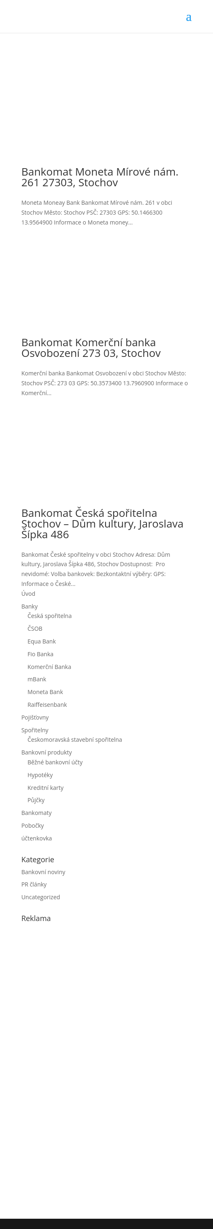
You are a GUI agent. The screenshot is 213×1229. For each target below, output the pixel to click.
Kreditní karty (45, 788)
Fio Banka (40, 654)
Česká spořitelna (49, 616)
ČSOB (34, 628)
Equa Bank (41, 641)
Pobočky (32, 825)
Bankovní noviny (43, 872)
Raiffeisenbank (47, 704)
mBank (36, 679)
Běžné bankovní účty (54, 762)
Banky (29, 606)
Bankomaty (36, 813)
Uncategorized (40, 897)
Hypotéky (40, 775)
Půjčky (36, 800)
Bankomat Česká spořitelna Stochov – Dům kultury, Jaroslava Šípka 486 (102, 523)
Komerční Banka (49, 667)
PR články (34, 884)
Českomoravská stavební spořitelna (74, 739)
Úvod (28, 593)
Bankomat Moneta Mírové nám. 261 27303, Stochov (100, 177)
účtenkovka (36, 838)
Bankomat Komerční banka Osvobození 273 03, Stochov (91, 347)
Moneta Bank (45, 692)
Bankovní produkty (46, 752)
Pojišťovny (35, 717)
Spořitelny (34, 730)
